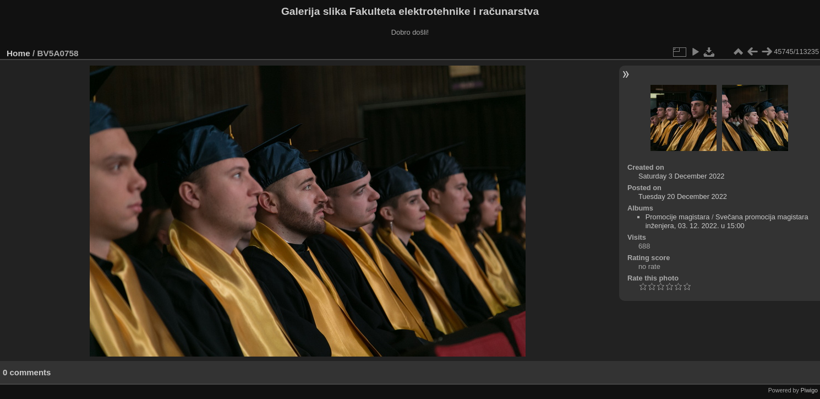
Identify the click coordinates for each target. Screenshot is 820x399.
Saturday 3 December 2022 (681, 176)
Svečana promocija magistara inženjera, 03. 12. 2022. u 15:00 (727, 221)
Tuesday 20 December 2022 (682, 196)
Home (18, 53)
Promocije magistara (678, 217)
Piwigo (809, 390)
